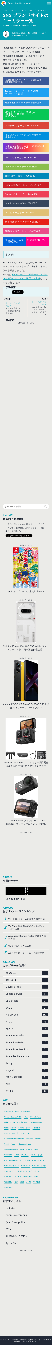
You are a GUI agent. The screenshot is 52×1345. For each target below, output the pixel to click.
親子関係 (8, 1182)
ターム (37, 1171)
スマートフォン (38, 1160)
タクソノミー (10, 1171)
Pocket (8, 194)
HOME (5, 10)
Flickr (8, 240)
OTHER (23, 10)
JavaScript (27, 980)
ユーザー (16, 1133)
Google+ (9, 125)
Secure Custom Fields (13, 1117)
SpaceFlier (11, 1243)
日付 (36, 1176)
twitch (8, 157)
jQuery (27, 1028)
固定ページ (28, 1176)
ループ (18, 1176)
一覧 (34, 25)
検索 (6, 1122)
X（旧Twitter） (24, 1122)
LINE (7, 112)
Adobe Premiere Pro (27, 1049)
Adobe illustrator (27, 1042)
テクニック (26, 1166)
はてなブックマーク (15, 135)
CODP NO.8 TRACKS (16, 1215)
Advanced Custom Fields (14, 1138)
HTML (27, 1021)
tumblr (8, 203)
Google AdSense (25, 1144)
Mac (22, 1149)
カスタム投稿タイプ (12, 1166)
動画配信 (37, 1128)
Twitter (8, 91)
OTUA (9, 1229)
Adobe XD (27, 973)
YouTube (26, 25)
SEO (17, 1155)
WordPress (27, 1014)
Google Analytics (11, 1149)
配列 (16, 1182)
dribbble (9, 231)
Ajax (26, 1117)
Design (27, 1063)
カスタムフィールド (25, 1171)
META (29, 1149)
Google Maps (37, 1122)
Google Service (27, 994)
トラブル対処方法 (11, 1160)
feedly (8, 166)
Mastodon (10, 103)
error (14, 1144)
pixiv (7, 176)
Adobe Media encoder (27, 1056)
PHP (27, 1084)
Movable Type (27, 987)
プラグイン (9, 1176)
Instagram (10, 146)
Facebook (10, 80)
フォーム (26, 1133)
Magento (27, 1070)
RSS (36, 1149)
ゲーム (14, 1128)
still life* (11, 1208)
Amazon (30, 1138)
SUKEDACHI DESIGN (16, 1236)
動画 (6, 1128)
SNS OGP (16, 25)
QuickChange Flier (16, 1222)
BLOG (14, 10)
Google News (36, 1117)
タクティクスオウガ (12, 1111)
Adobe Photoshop (27, 1035)
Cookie (38, 1138)
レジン (7, 1133)
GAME (27, 1007)
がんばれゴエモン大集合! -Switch (26, 591)
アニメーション (37, 1155)
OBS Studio (27, 1000)
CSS (7, 1144)
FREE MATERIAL (27, 1077)
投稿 (22, 1182)
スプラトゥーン (25, 1128)
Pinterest (10, 185)
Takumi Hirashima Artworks (20, 3)
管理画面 (8, 1187)
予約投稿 (37, 1182)
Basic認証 (26, 1111)
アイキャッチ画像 (39, 1166)
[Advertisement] (24, 413)
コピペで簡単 (25, 1160)
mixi (7, 212)
